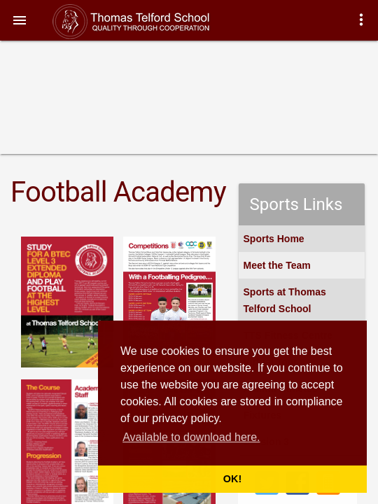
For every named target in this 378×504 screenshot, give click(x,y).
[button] (19, 19)
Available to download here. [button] (191, 437)
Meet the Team (277, 265)
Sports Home (274, 238)
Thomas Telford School (144, 22)
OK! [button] (232, 478)
